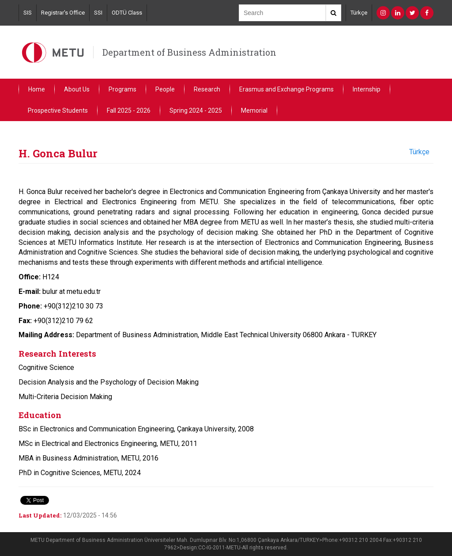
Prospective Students (58, 110)
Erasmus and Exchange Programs (286, 89)
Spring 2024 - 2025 (196, 110)
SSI (98, 12)
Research (207, 89)
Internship (366, 89)
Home (36, 89)
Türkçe (358, 12)
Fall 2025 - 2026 (129, 110)
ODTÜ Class (127, 12)
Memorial (254, 110)
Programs (122, 89)
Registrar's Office (63, 12)
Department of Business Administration (189, 52)
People (165, 89)
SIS (27, 12)
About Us (77, 89)
